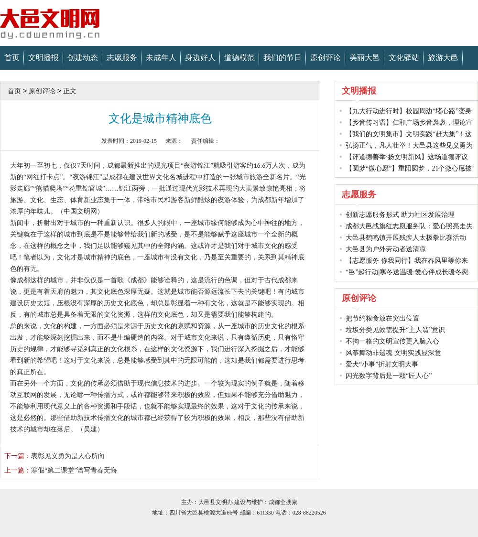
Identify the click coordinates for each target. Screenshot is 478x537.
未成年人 (161, 58)
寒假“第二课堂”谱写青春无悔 (60, 470)
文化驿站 (404, 58)
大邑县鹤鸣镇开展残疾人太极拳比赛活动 (406, 237)
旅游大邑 (443, 58)
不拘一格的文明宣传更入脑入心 (392, 341)
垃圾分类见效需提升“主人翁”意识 (395, 329)
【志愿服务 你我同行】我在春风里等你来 (407, 260)
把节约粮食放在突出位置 (382, 318)
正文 (69, 91)
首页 (12, 58)
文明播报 (43, 58)
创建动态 (82, 58)
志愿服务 (122, 58)
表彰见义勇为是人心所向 (54, 456)
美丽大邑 (364, 58)
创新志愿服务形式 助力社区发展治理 (400, 214)
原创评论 (325, 58)
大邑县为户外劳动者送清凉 (386, 249)
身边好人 (200, 58)
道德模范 (239, 58)
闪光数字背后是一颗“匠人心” (389, 375)
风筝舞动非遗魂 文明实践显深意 (393, 352)
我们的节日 (282, 58)
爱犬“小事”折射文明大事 (382, 364)
